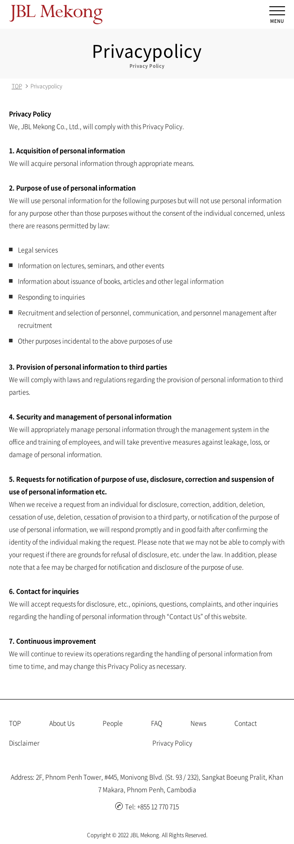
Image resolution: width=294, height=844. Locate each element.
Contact (245, 722)
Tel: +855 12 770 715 (147, 806)
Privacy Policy (172, 742)
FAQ (156, 722)
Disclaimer (24, 742)
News (198, 722)
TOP (17, 86)
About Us (61, 722)
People (113, 722)
